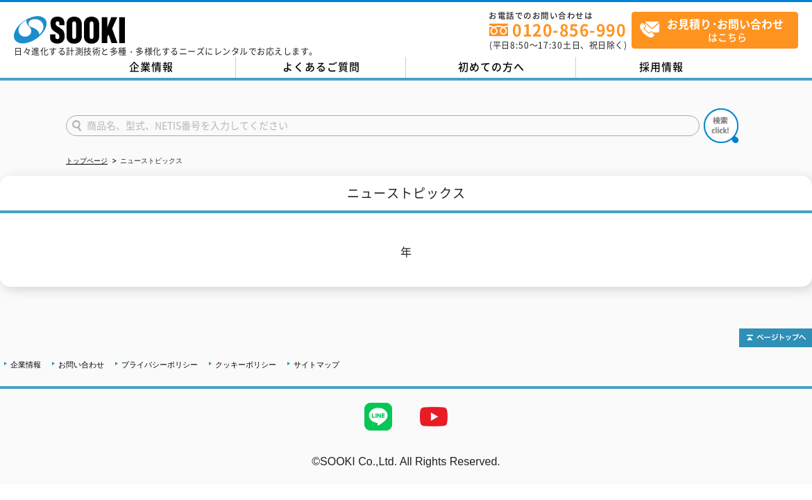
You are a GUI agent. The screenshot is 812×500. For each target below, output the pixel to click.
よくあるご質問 (321, 66)
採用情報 (661, 66)
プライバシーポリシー (159, 364)
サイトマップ (316, 364)
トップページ (87, 161)
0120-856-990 (569, 30)
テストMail (785, 476)
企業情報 (151, 66)
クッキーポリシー (245, 364)
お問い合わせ (81, 364)
